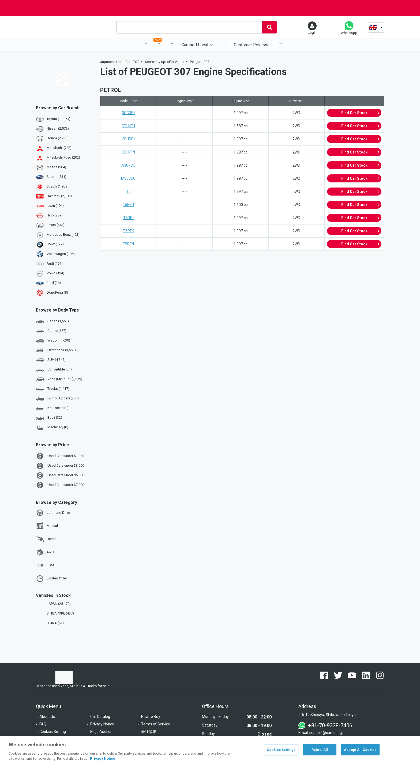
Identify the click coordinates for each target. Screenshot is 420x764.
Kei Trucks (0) (52, 408)
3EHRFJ (128, 139)
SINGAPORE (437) (55, 613)
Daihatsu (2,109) (59, 196)
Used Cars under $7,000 (60, 485)
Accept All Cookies (360, 750)
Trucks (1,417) (52, 389)
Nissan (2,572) (58, 128)
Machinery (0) (52, 428)
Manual (47, 526)
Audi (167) (55, 263)
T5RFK (128, 231)
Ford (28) (54, 283)
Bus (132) (49, 418)
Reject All (320, 750)
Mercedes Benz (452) (63, 235)
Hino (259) (55, 215)
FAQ (42, 724)
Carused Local (194, 44)
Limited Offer (51, 579)
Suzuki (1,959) (58, 186)
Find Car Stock (360, 113)
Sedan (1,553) (52, 321)
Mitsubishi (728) (59, 148)
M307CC (128, 178)
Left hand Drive (53, 513)
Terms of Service (155, 724)
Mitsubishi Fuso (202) (63, 157)
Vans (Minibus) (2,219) (59, 379)
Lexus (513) (56, 225)
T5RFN (128, 244)
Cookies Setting (52, 731)
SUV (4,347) (51, 360)
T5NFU (128, 205)
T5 (128, 191)
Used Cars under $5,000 (60, 475)
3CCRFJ (128, 113)
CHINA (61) (50, 623)
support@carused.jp (326, 733)
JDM (45, 565)
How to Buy (150, 716)
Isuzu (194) (55, 206)
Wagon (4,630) (53, 341)
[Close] (411, 749)
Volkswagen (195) (61, 254)
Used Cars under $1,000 (60, 456)
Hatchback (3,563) (56, 350)
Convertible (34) (54, 370)
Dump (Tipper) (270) (57, 399)
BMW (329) (55, 244)
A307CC (128, 165)
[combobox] (189, 27)
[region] (210, 750)
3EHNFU (128, 126)
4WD (45, 552)
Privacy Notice (102, 724)
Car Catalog (100, 716)
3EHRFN (128, 152)
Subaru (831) (56, 177)
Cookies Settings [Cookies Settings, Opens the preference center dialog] (281, 750)
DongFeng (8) (57, 292)
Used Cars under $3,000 (60, 466)
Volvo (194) (55, 273)
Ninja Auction (101, 731)
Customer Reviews (251, 44)
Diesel (46, 539)
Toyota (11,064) (58, 119)
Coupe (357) (51, 331)
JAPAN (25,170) (54, 604)
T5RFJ (128, 218)
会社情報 (148, 731)
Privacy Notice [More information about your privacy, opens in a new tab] (102, 758)
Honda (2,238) (58, 138)
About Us (47, 716)
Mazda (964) (56, 167)
